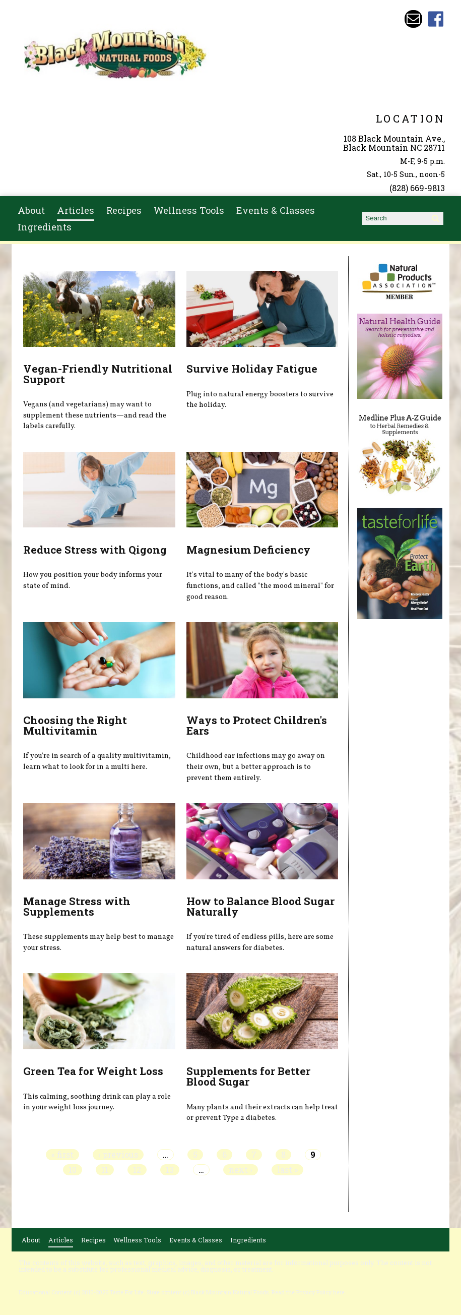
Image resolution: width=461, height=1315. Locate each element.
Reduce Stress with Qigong (95, 550)
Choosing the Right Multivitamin (75, 725)
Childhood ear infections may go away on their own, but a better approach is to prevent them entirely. (255, 767)
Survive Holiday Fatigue (251, 369)
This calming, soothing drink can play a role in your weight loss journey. (97, 1102)
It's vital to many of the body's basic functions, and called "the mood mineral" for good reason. (260, 586)
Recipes (124, 210)
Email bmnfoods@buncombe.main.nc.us (413, 19)
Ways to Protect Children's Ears (256, 725)
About (31, 210)
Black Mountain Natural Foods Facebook (436, 19)
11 (104, 1170)
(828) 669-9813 (417, 188)
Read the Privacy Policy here (308, 1292)
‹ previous (118, 1155)
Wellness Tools (189, 210)
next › (240, 1170)
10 (73, 1170)
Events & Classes (275, 210)
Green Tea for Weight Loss (93, 1071)
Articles (75, 210)
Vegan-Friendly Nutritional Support (97, 374)
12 (137, 1170)
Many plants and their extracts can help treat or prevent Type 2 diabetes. (262, 1112)
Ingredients (45, 227)
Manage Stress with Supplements (76, 906)
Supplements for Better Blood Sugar (248, 1076)
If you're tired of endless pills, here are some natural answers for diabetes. (260, 942)
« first (62, 1155)
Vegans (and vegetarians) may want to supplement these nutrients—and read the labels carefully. (94, 415)
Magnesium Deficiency (248, 550)
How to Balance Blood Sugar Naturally (260, 906)
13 (170, 1170)
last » (287, 1170)
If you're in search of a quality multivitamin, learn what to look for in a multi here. (97, 761)
